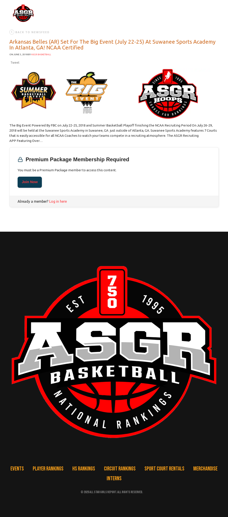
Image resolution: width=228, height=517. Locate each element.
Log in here (58, 201)
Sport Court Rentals (164, 468)
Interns (114, 478)
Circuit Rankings (120, 468)
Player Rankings (48, 468)
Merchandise (205, 468)
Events (17, 468)
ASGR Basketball (41, 54)
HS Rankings (83, 468)
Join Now (30, 182)
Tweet (14, 62)
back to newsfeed (29, 32)
